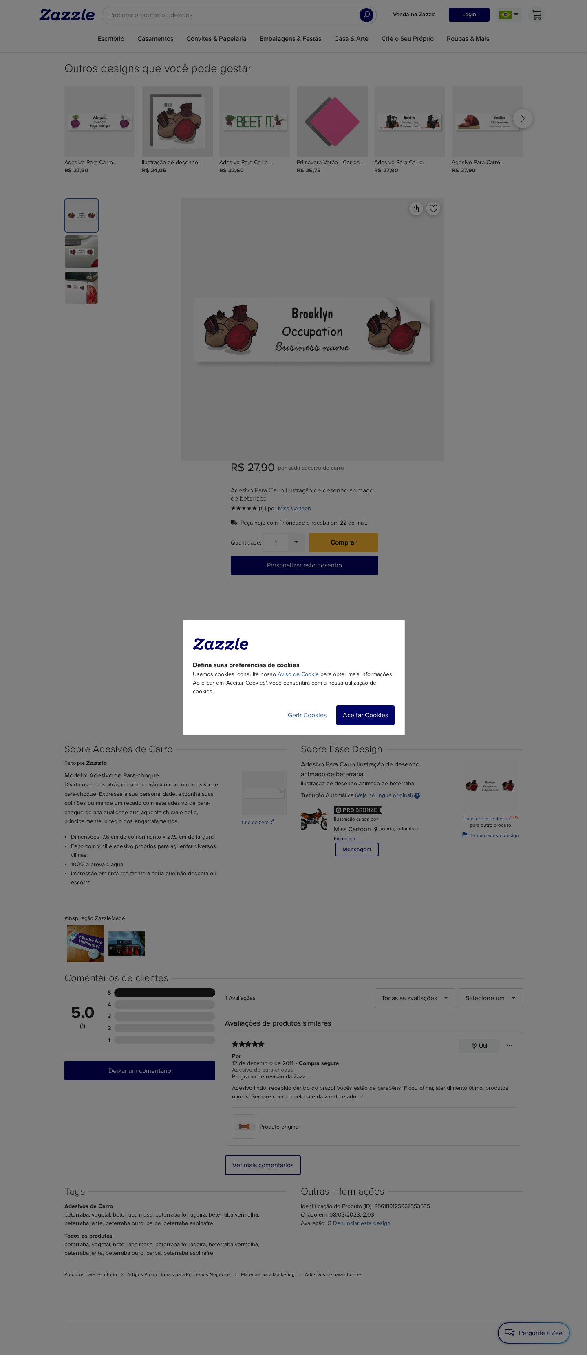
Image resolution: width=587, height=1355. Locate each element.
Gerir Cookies (307, 715)
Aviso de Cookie (298, 674)
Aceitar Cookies (365, 715)
